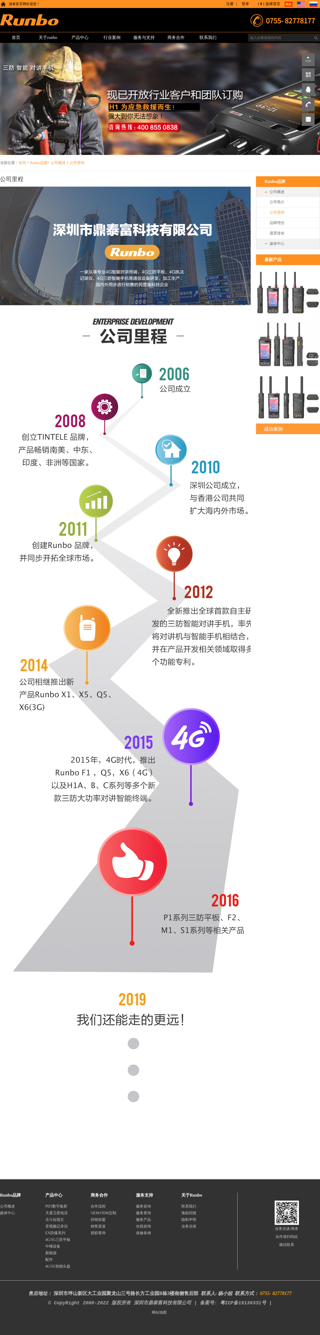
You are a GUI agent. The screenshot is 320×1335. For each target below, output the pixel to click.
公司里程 (77, 163)
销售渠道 (98, 1226)
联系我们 (188, 1206)
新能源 (51, 1253)
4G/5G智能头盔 (57, 1266)
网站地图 (159, 1312)
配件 (49, 1260)
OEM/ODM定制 (103, 1213)
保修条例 (143, 1233)
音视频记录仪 (56, 1226)
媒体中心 (277, 244)
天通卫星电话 (56, 1213)
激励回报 (188, 1213)
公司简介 (277, 202)
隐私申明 (188, 1220)
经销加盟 (98, 1220)
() (261, 4)
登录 (245, 4)
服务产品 (143, 1220)
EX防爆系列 (55, 1233)
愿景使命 (277, 233)
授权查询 (98, 1233)
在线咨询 (143, 1226)
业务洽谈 (188, 1226)
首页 (22, 163)
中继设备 (52, 1246)
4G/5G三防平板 (57, 1240)
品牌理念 (277, 223)
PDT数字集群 (56, 1206)
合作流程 (98, 1206)
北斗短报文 (54, 1220)
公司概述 (58, 163)
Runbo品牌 (38, 163)
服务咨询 (143, 1206)
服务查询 (143, 1213)
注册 (230, 4)
